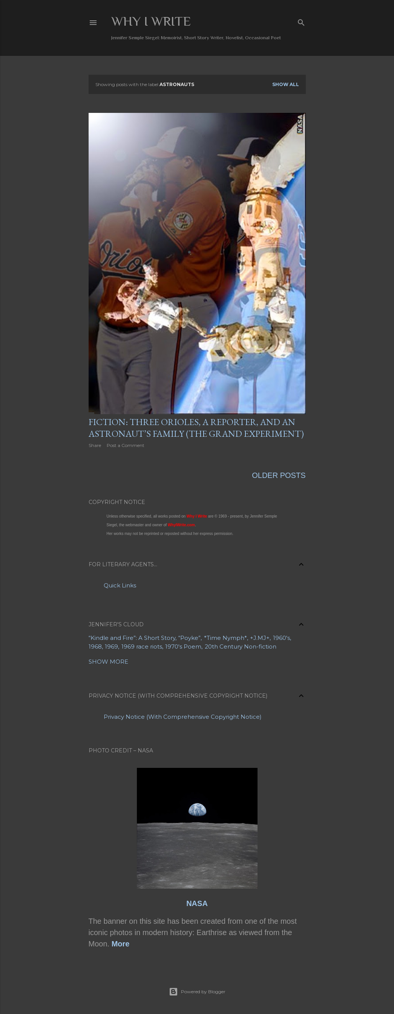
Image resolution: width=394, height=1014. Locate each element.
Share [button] (95, 445)
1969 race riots (141, 645)
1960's (281, 636)
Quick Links (120, 584)
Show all (285, 84)
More (121, 942)
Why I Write (151, 21)
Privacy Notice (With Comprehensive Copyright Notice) (183, 715)
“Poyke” (189, 636)
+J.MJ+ (260, 636)
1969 (111, 645)
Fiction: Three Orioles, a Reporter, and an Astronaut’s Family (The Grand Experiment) (196, 427)
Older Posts (278, 474)
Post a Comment (125, 445)
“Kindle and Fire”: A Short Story (132, 636)
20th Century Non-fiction (240, 645)
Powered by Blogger (197, 990)
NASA (197, 902)
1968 (95, 645)
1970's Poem (183, 645)
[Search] (301, 21)
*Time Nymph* (225, 636)
